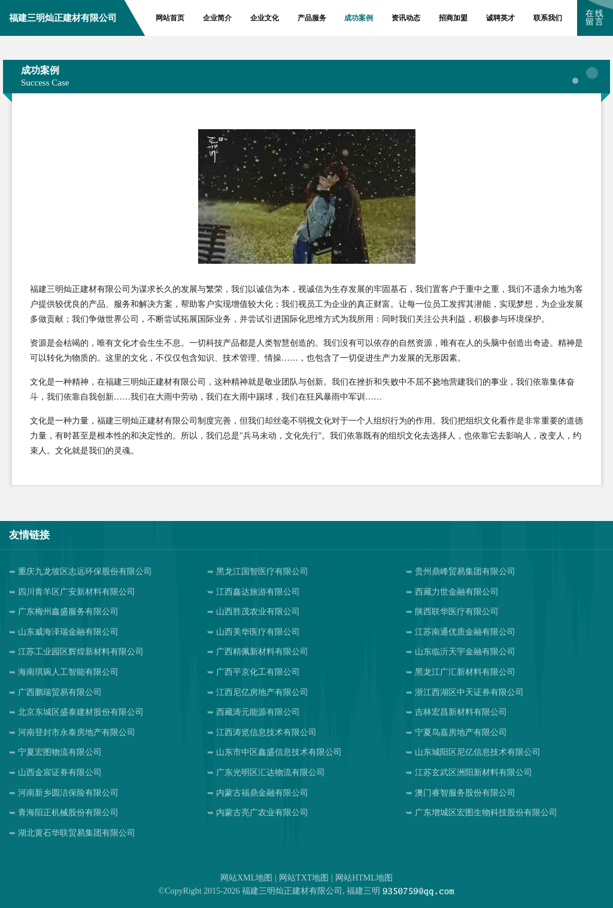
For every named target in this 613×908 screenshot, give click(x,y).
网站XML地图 (246, 877)
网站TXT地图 (304, 877)
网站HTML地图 (364, 877)
